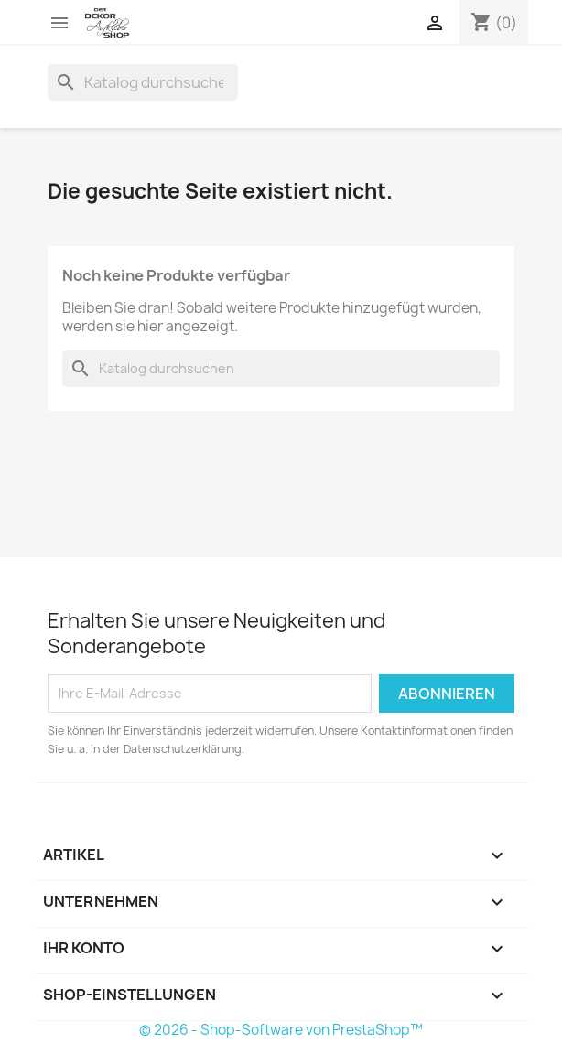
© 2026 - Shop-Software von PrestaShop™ (281, 1029)
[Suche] (143, 82)
